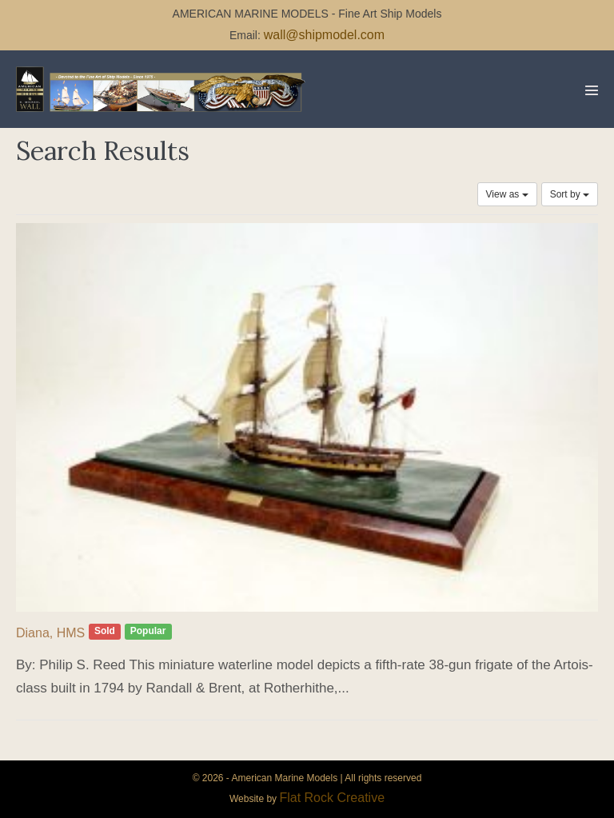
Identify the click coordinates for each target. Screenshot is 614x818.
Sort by (569, 194)
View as (507, 194)
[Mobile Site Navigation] (591, 90)
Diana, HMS (50, 633)
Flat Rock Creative (332, 797)
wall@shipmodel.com (324, 35)
